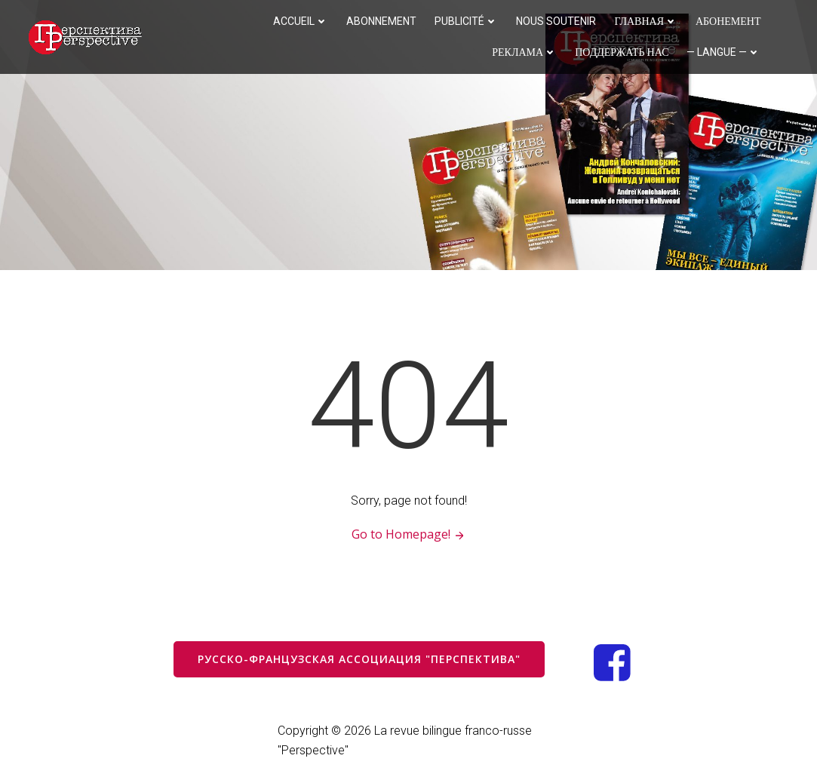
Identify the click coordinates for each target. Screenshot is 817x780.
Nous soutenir (556, 21)
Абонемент (728, 21)
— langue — (723, 52)
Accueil (300, 21)
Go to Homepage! (408, 534)
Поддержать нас (621, 52)
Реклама (524, 52)
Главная (645, 21)
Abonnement (381, 21)
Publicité (466, 21)
